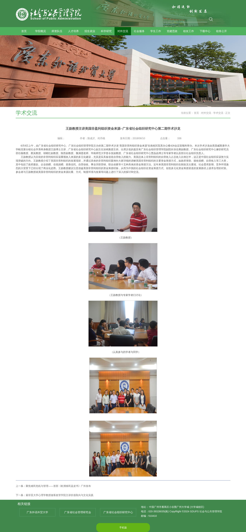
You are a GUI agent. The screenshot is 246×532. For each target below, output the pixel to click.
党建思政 (172, 31)
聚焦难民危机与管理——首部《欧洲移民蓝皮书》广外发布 (58, 486)
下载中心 (205, 31)
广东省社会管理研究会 (77, 512)
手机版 (123, 527)
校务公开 (221, 31)
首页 (24, 31)
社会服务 (139, 31)
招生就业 (89, 31)
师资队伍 (57, 31)
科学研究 (106, 31)
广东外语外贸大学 (37, 512)
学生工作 (155, 31)
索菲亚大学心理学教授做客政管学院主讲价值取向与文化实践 (59, 495)
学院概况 (40, 31)
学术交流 (218, 112)
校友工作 (188, 31)
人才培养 (73, 31)
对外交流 (122, 31)
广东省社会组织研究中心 (118, 512)
